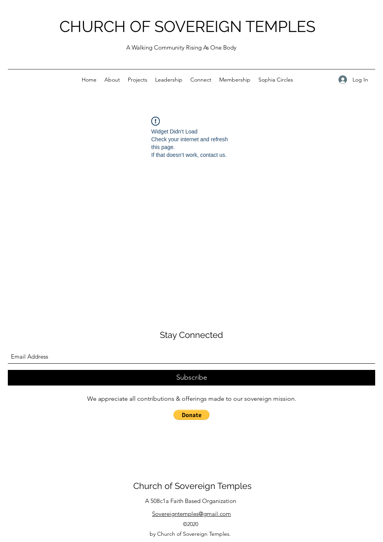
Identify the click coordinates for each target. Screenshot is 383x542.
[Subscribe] (191, 378)
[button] (191, 415)
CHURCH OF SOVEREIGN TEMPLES (187, 26)
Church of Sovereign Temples (192, 486)
